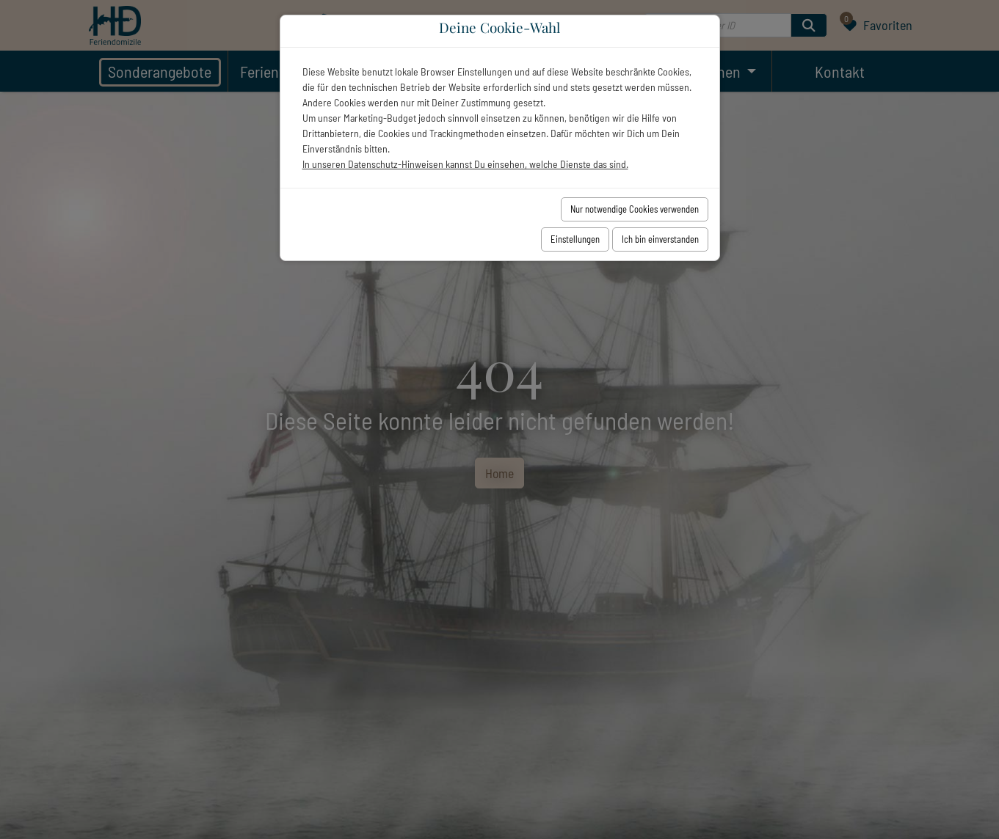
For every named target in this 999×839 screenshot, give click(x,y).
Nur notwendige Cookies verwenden (634, 209)
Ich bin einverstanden (660, 239)
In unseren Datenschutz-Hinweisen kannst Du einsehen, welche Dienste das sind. (465, 164)
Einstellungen (575, 239)
